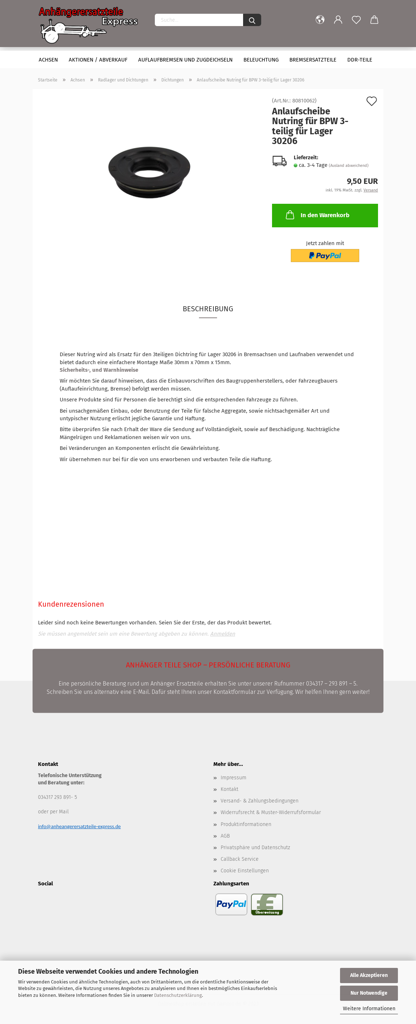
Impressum (233, 778)
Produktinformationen (246, 824)
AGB (225, 836)
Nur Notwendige (369, 993)
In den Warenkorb (316, 214)
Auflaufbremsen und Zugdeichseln (185, 59)
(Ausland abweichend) (349, 165)
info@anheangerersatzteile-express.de (79, 826)
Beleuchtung (261, 59)
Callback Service (240, 859)
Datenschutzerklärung (178, 995)
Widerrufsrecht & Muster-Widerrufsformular (271, 812)
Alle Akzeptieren (369, 975)
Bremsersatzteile (312, 59)
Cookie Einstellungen (245, 871)
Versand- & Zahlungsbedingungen (259, 801)
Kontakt (229, 789)
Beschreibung (208, 308)
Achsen (48, 59)
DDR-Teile (359, 59)
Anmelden (222, 634)
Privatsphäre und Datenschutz (255, 847)
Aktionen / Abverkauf (98, 59)
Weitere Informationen (369, 1009)
